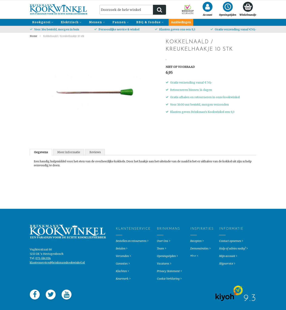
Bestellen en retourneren (131, 244)
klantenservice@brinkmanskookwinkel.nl (57, 266)
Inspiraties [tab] (193, 232)
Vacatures (163, 267)
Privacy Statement (168, 274)
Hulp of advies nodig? (232, 251)
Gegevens (41, 152)
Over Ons (162, 244)
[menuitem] (42, 22)
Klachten (121, 274)
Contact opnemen (230, 244)
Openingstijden (166, 259)
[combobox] (133, 10)
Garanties (122, 267)
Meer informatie (68, 152)
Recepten (196, 244)
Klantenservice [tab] (119, 232)
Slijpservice (226, 267)
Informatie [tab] (222, 232)
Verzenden (122, 259)
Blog (193, 259)
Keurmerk (122, 282)
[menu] (143, 22)
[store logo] (59, 9)
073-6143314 (43, 261)
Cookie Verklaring (168, 282)
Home (33, 36)
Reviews (95, 152)
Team (160, 251)
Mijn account (227, 259)
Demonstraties (199, 251)
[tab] (41, 152)
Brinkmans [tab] (160, 232)
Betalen (120, 251)
